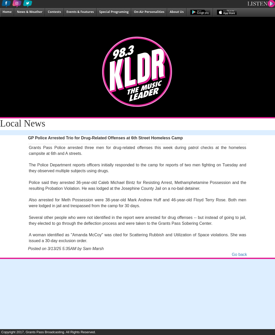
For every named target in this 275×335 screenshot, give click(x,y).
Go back (239, 254)
